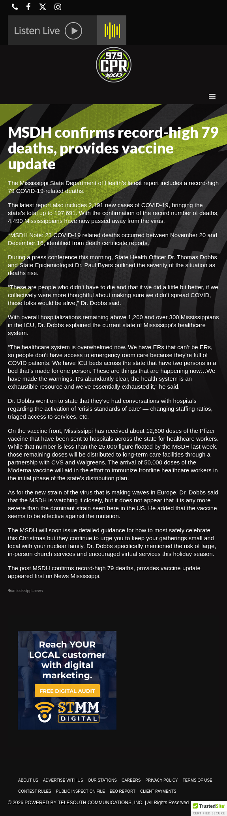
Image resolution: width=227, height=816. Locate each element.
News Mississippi (76, 576)
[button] (209, 808)
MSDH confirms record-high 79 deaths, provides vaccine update (117, 568)
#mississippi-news (27, 591)
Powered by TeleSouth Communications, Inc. (83, 802)
